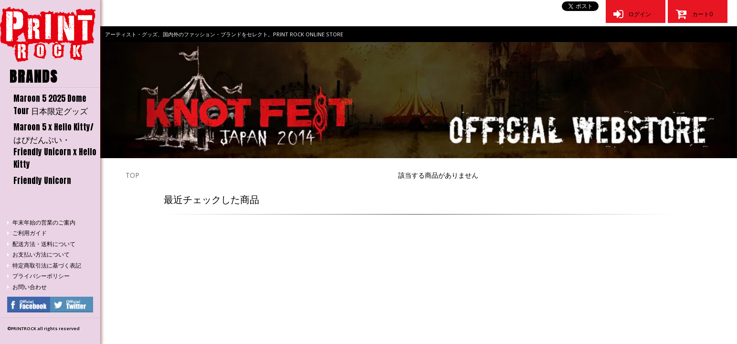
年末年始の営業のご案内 (43, 222)
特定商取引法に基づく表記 (46, 265)
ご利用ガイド (29, 233)
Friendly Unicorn (42, 180)
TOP (132, 175)
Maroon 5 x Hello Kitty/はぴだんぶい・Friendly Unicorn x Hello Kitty (54, 146)
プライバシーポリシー (41, 276)
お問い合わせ (29, 287)
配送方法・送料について (43, 244)
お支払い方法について (41, 254)
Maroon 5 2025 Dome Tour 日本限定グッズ (50, 104)
